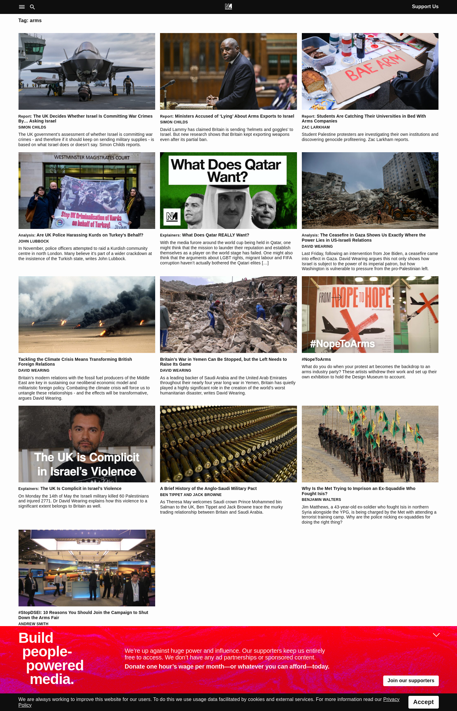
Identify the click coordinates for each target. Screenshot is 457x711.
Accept (423, 702)
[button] (23, 7)
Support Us (425, 6)
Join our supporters (410, 680)
